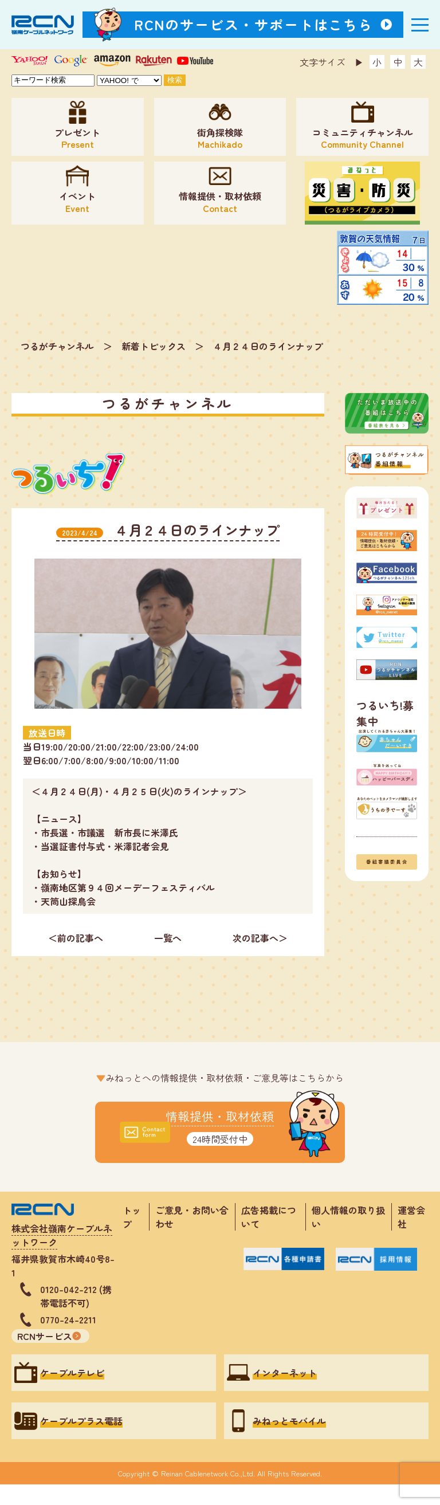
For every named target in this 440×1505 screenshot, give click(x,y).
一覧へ (168, 938)
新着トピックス (153, 346)
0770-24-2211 (68, 1319)
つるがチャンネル (57, 346)
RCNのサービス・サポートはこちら (254, 24)
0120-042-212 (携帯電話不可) (76, 1296)
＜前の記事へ (75, 938)
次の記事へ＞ (260, 938)
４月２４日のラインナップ (268, 346)
